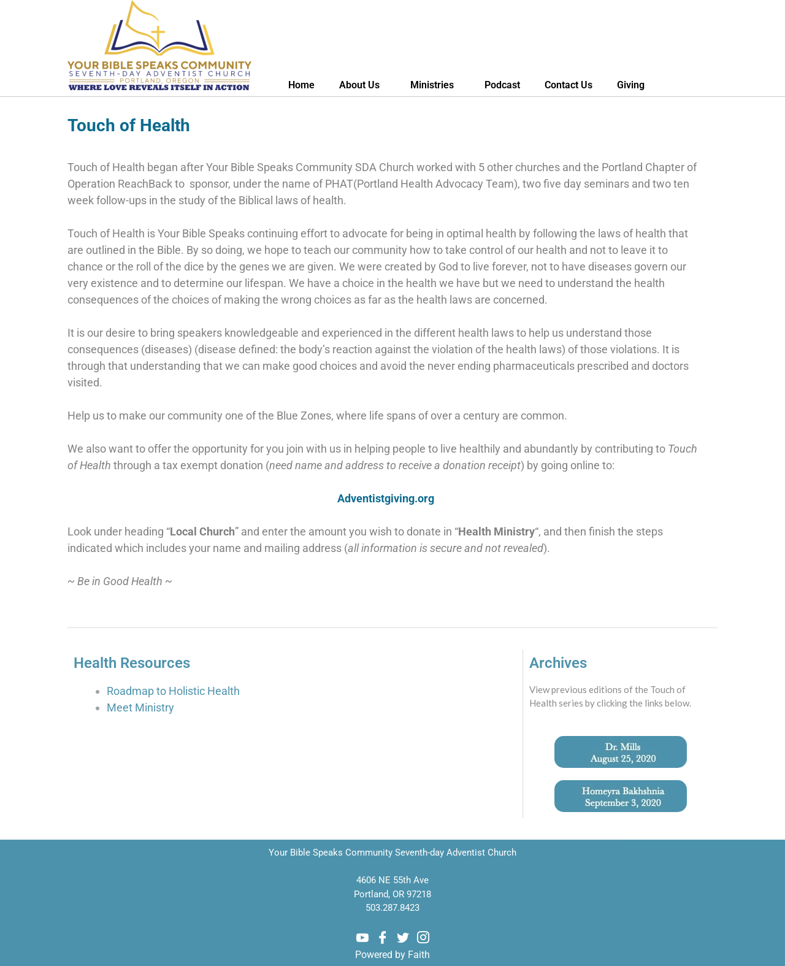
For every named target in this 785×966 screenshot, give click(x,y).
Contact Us (568, 85)
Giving (631, 85)
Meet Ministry (140, 707)
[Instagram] (423, 938)
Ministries (435, 85)
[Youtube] (362, 938)
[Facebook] (383, 938)
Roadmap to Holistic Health (174, 690)
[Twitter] (403, 938)
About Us (362, 85)
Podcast (502, 85)
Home (301, 85)
